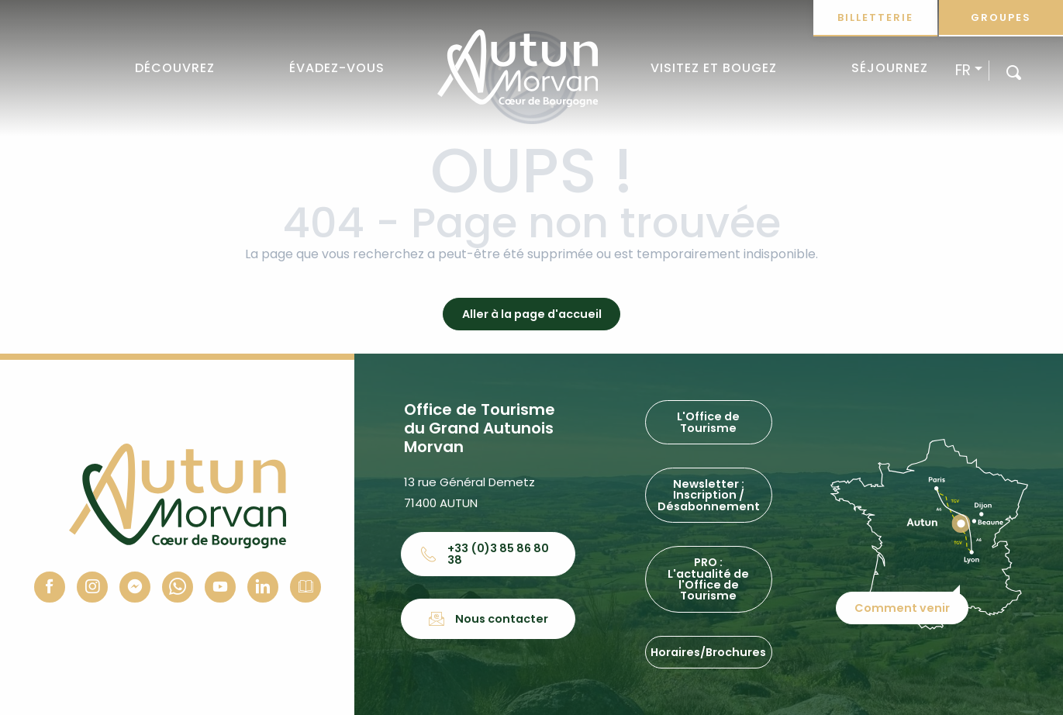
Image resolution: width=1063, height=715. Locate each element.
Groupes (1001, 17)
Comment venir (903, 605)
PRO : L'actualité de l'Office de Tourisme (708, 578)
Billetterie (875, 17)
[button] (1013, 71)
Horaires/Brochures (708, 652)
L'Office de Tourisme (708, 422)
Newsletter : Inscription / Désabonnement (708, 495)
